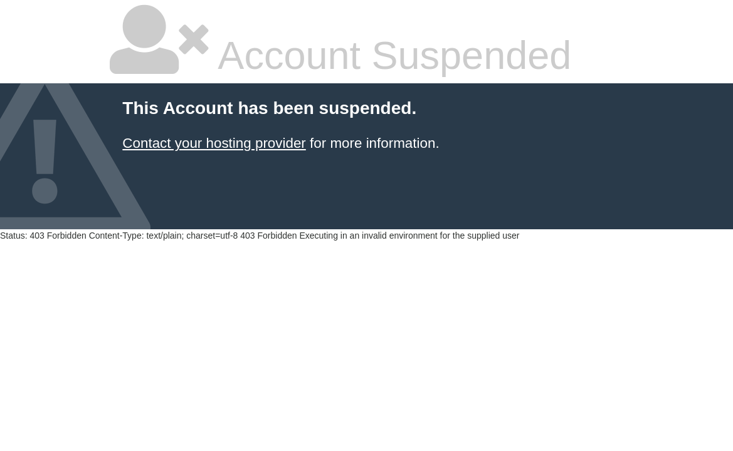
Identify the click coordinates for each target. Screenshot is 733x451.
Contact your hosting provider (213, 143)
